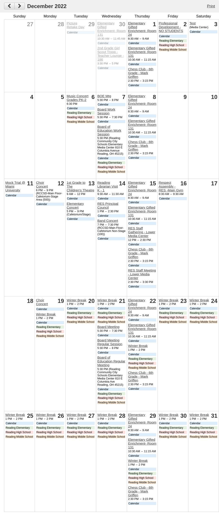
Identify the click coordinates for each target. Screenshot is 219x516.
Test (192, 23)
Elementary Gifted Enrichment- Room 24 (142, 28)
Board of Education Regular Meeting (111, 361)
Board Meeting (108, 327)
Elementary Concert (75, 205)
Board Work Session (106, 111)
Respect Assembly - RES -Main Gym (171, 186)
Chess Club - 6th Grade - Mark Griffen (140, 73)
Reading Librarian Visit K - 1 (107, 186)
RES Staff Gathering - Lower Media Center (141, 232)
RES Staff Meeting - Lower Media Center (142, 274)
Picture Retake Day (75, 25)
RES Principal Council (107, 205)
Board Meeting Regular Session (109, 342)
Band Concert (107, 221)
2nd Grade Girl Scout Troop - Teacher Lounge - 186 (110, 53)
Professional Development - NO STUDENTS (171, 27)
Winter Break (46, 314)
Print (211, 6)
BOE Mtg (104, 96)
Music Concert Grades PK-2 (77, 98)
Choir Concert (42, 184)
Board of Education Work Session (109, 130)
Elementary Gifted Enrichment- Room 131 (111, 28)
